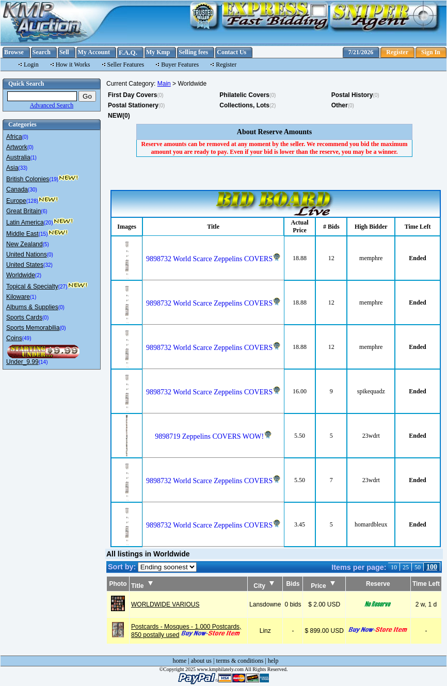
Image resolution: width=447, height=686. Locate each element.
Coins (14, 338)
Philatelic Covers (244, 95)
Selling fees (193, 52)
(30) (32, 190)
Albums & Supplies (32, 307)
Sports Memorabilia (32, 327)
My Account (94, 52)
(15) (43, 234)
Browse (14, 52)
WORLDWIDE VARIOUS (165, 604)
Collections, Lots (244, 105)
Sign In (430, 52)
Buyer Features (180, 64)
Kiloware (18, 296)
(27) (63, 287)
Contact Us (231, 52)
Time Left (426, 583)
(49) (26, 338)
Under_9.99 (22, 361)
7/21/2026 (361, 52)
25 (406, 567)
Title (142, 585)
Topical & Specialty (32, 286)
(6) (44, 211)
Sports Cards (24, 317)
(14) (43, 362)
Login (31, 64)
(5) (46, 244)
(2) (38, 275)
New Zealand (24, 244)
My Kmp (158, 52)
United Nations (26, 254)
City (263, 585)
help (273, 660)
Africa (14, 136)
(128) (32, 201)
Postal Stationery (133, 105)
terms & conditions (239, 660)
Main (164, 83)
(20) (48, 223)
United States (24, 264)
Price (323, 585)
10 (394, 567)
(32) (48, 265)
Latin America (25, 222)
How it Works (73, 64)
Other (339, 105)
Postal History (352, 95)
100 (431, 567)
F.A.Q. (128, 52)
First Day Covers (132, 95)
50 (417, 567)
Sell (64, 52)
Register (397, 52)
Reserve (378, 583)
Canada (17, 189)
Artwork (16, 147)
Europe (16, 200)
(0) (25, 137)
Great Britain (23, 211)
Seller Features (126, 64)
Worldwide (20, 275)
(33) (22, 168)
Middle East (22, 233)
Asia (12, 167)
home (180, 660)
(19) (53, 179)
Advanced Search (51, 105)
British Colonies (27, 179)
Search (42, 52)
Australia (18, 157)
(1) (33, 158)
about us (201, 660)
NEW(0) (119, 115)
